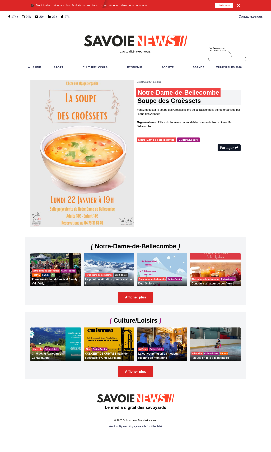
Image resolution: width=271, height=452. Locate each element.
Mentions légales (118, 426)
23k (54, 16)
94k (28, 16)
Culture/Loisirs (95, 67)
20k (41, 16)
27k (66, 16)
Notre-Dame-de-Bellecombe (156, 139)
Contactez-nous (251, 16)
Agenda (198, 67)
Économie (134, 67)
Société (168, 67)
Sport (58, 67)
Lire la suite (224, 5)
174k (14, 16)
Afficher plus (135, 297)
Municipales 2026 (229, 67)
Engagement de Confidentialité (145, 426)
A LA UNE (34, 67)
